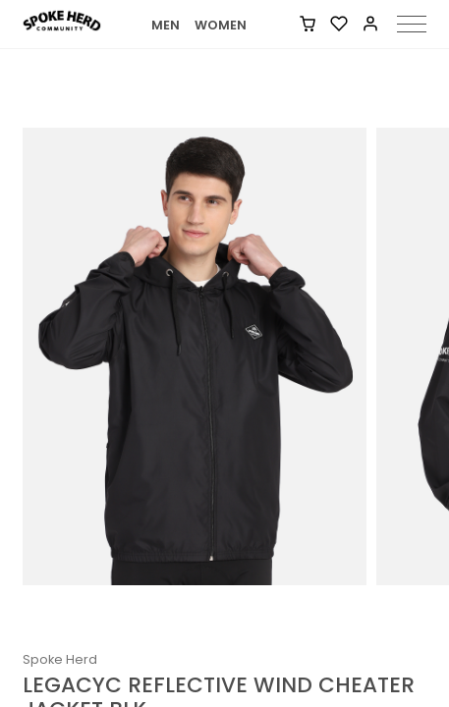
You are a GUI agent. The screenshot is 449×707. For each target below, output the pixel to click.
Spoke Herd (60, 659)
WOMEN (221, 25)
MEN (165, 25)
